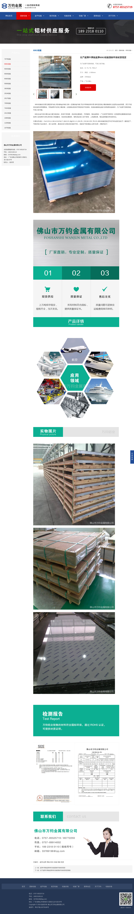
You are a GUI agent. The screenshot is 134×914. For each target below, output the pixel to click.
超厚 (44, 862)
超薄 (41, 862)
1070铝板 (7, 128)
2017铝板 (7, 98)
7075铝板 (7, 59)
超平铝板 (38, 16)
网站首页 (8, 16)
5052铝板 (7, 69)
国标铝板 (23, 16)
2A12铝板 (7, 113)
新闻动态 (97, 16)
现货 (62, 862)
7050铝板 (7, 103)
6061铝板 (7, 64)
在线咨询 (88, 87)
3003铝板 (7, 88)
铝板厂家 (82, 16)
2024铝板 (7, 93)
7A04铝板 (7, 108)
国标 (59, 862)
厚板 (48, 862)
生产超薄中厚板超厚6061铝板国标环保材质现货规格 (55, 870)
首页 (116, 50)
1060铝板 (7, 118)
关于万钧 (111, 16)
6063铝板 (7, 74)
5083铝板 (7, 83)
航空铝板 (53, 16)
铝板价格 (67, 16)
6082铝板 (7, 79)
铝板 (55, 862)
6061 (52, 862)
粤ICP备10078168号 (42, 907)
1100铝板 (7, 123)
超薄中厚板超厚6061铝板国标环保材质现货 (52, 868)
